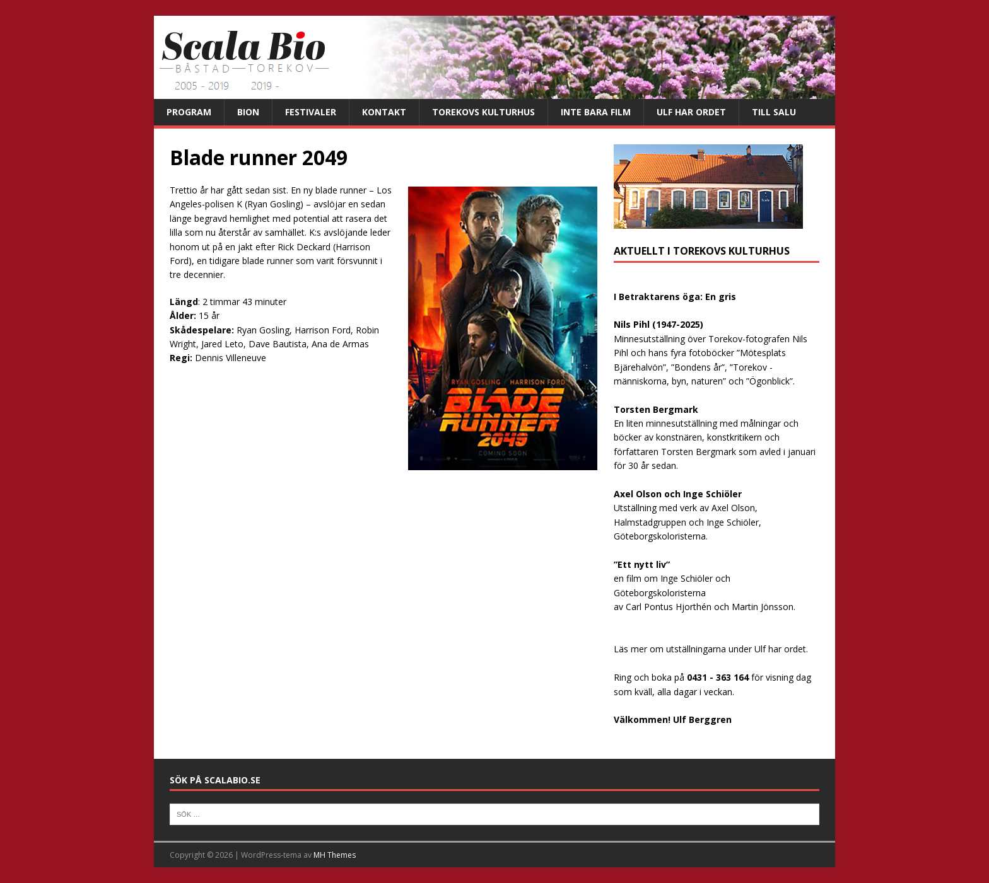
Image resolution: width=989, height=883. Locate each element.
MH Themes (334, 855)
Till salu (774, 112)
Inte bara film (596, 112)
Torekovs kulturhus (483, 112)
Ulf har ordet (691, 112)
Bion (248, 112)
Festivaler (310, 112)
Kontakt (384, 112)
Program (189, 112)
